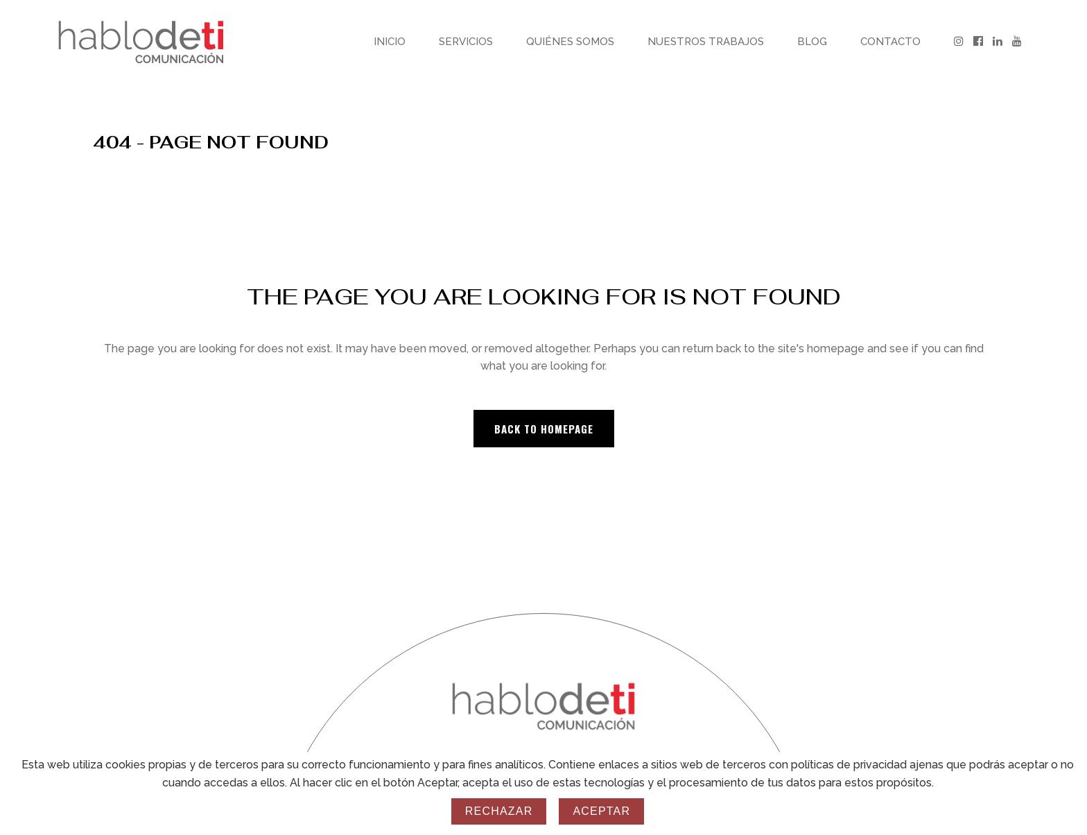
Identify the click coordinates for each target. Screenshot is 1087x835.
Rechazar (499, 811)
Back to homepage (543, 428)
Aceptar (601, 811)
